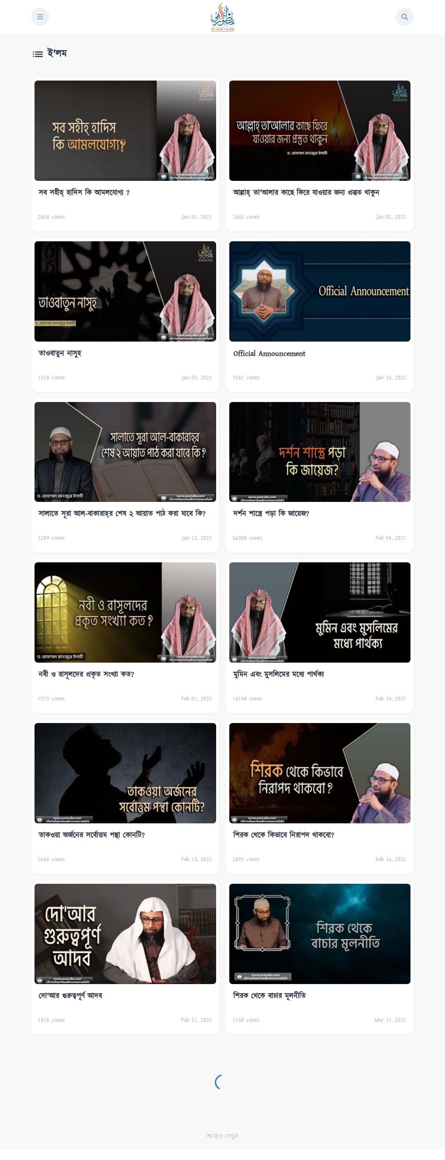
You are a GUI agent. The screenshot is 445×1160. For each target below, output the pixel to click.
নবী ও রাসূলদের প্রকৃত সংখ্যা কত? (86, 675)
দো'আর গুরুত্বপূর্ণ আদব (70, 996)
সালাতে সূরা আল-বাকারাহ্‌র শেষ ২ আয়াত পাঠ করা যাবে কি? (122, 514)
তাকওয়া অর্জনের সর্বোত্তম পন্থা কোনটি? (92, 835)
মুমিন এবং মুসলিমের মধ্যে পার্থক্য (278, 675)
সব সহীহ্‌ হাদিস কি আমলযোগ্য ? (84, 193)
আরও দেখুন (222, 1136)
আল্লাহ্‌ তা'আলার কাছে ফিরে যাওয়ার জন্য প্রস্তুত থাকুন (306, 193)
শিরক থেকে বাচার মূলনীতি (269, 996)
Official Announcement (269, 354)
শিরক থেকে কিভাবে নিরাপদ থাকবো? (283, 835)
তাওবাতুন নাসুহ (60, 354)
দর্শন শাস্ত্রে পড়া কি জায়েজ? (271, 514)
